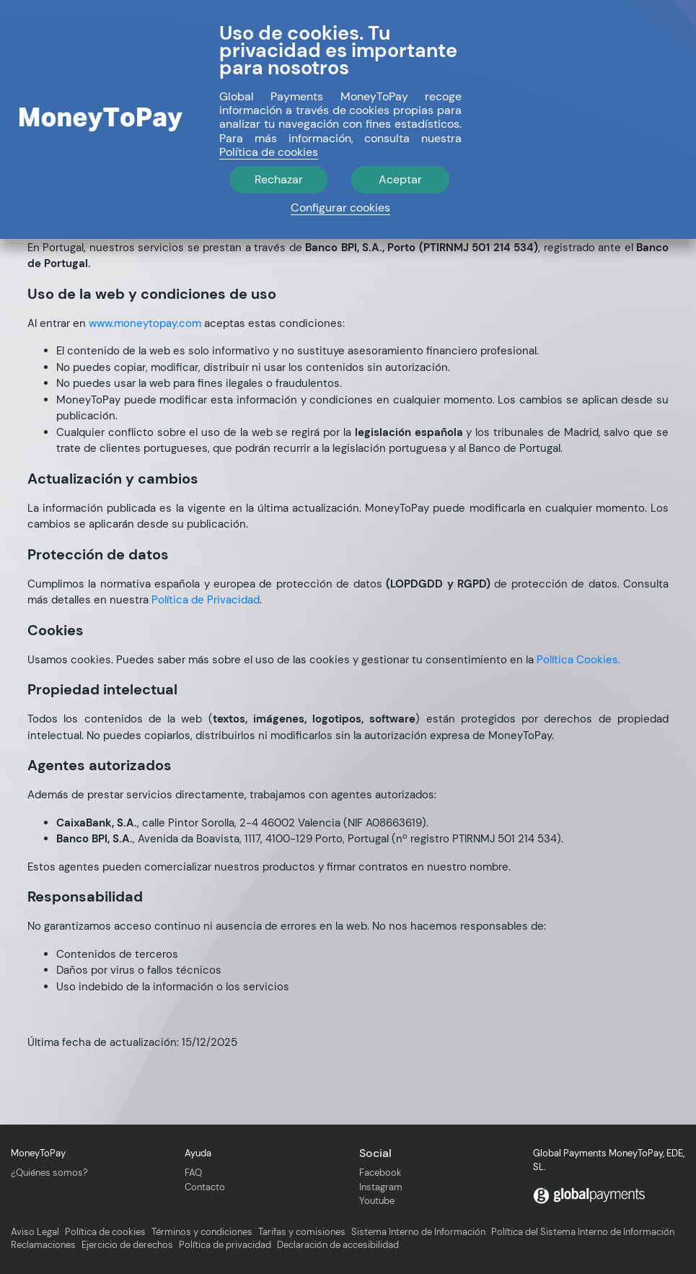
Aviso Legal (35, 1232)
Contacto (205, 1187)
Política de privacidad (225, 1245)
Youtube (377, 1201)
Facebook (380, 1172)
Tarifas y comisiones (301, 1232)
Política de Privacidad (205, 600)
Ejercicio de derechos (127, 1245)
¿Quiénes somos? (49, 1172)
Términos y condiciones (201, 1232)
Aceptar (400, 179)
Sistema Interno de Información (418, 1232)
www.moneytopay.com (145, 323)
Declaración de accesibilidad (338, 1245)
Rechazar (279, 179)
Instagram (380, 1187)
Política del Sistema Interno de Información (582, 1232)
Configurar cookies (340, 207)
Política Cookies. (578, 660)
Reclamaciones (43, 1245)
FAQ (193, 1172)
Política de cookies (105, 1232)
